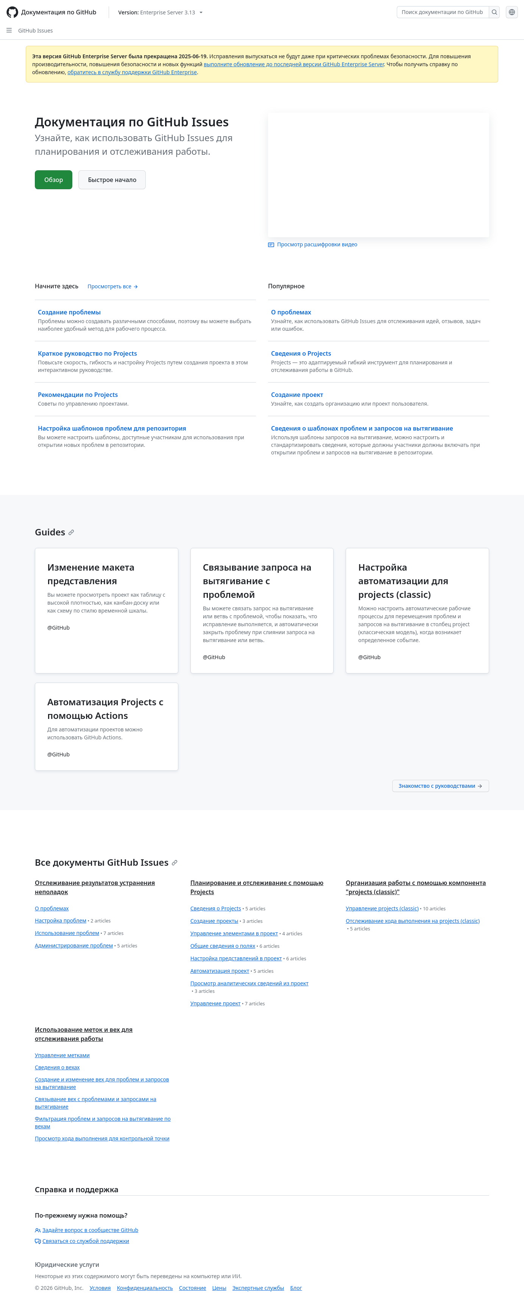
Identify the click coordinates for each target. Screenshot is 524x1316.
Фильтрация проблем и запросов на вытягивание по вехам (103, 1122)
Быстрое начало (112, 180)
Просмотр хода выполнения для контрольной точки (102, 1138)
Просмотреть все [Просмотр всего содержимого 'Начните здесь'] (112, 286)
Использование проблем (79, 933)
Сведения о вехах (57, 1067)
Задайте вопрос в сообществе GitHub (86, 1230)
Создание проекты (226, 921)
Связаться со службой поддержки (82, 1240)
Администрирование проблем (86, 946)
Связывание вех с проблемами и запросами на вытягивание (95, 1102)
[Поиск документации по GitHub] (443, 12)
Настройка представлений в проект (248, 959)
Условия (100, 1287)
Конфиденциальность (145, 1287)
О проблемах (52, 908)
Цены (219, 1287)
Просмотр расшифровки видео (312, 244)
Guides (54, 532)
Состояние (192, 1287)
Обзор (53, 180)
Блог (296, 1287)
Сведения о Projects (227, 909)
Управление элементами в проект (246, 934)
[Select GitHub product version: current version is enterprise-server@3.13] (160, 12)
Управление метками (62, 1055)
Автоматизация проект (232, 971)
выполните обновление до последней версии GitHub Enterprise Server (294, 64)
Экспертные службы (258, 1287)
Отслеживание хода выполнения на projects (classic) (413, 925)
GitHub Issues (35, 30)
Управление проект (227, 1004)
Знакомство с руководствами (441, 785)
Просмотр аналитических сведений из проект (249, 987)
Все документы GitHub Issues (106, 862)
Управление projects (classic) (396, 909)
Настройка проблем (73, 921)
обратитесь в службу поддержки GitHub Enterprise (132, 72)
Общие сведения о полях (235, 946)
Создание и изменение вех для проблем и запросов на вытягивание (102, 1083)
